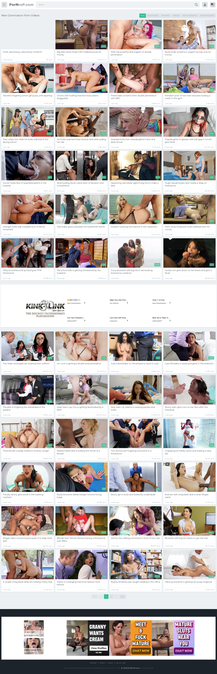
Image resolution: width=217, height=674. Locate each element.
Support (93, 663)
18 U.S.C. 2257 (121, 663)
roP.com (21, 4)
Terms (102, 663)
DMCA (110, 663)
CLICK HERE (115, 668)
